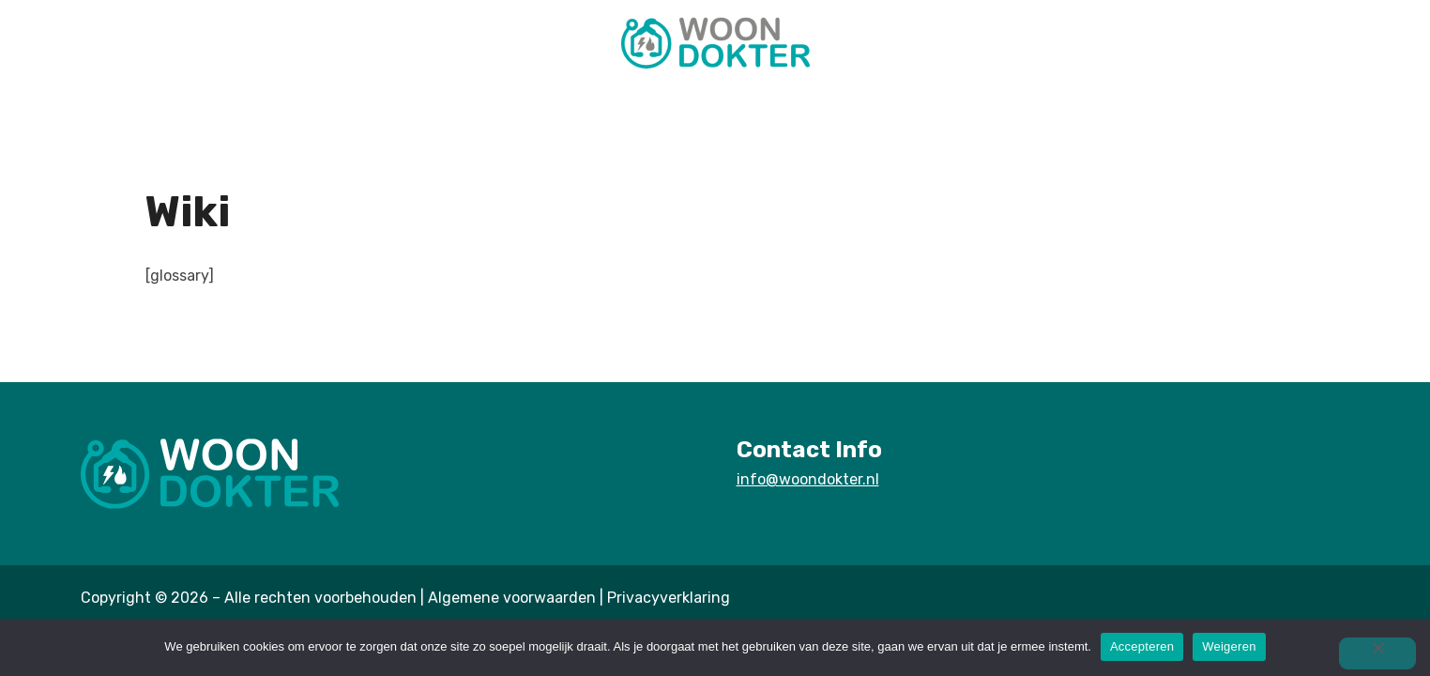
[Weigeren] (1377, 653)
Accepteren (1142, 646)
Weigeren (1228, 646)
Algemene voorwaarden (512, 598)
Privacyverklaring (668, 598)
